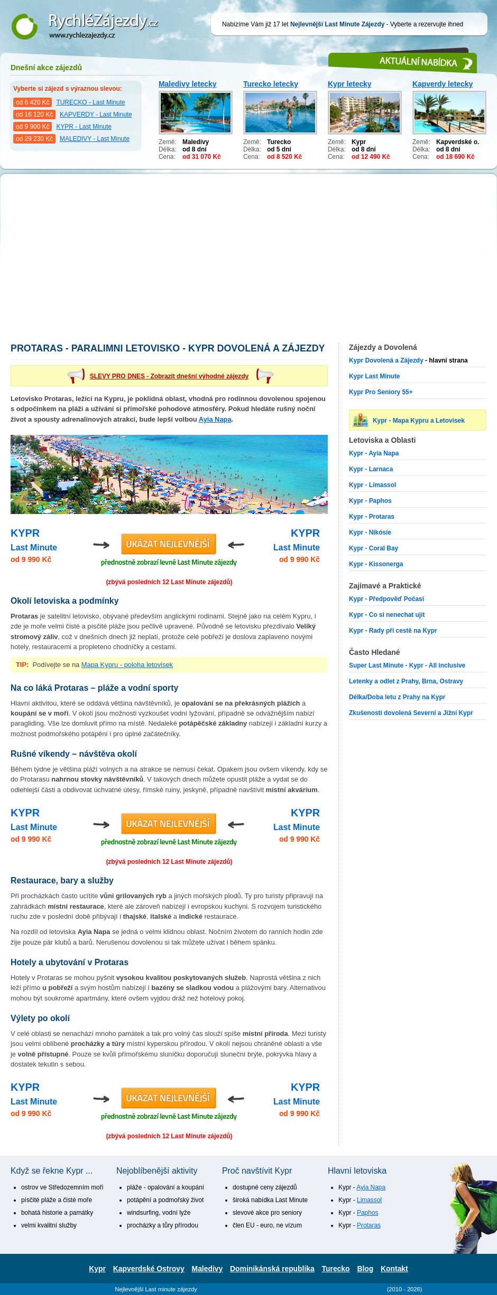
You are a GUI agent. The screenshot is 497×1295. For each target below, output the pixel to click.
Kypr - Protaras (371, 516)
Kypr (97, 1268)
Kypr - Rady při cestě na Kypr (393, 630)
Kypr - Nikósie (370, 532)
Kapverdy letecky (442, 84)
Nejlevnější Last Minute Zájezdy (92, 26)
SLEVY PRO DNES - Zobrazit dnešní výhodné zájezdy (169, 376)
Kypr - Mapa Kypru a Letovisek (419, 420)
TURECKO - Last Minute (90, 102)
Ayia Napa (215, 419)
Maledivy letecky (188, 84)
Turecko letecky (270, 84)
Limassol (369, 1200)
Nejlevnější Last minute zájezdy (156, 1289)
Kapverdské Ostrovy (149, 1268)
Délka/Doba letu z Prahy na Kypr (397, 697)
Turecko (336, 1268)
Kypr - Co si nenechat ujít (387, 614)
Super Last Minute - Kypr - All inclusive (407, 665)
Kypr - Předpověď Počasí (386, 599)
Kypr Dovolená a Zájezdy (386, 360)
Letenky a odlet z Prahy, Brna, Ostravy (406, 681)
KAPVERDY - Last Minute (96, 114)
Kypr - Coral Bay (373, 548)
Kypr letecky (350, 84)
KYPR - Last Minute (83, 126)
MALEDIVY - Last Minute (95, 138)
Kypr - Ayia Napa (374, 453)
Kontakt (394, 1268)
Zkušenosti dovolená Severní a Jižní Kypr (411, 713)
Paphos (367, 1212)
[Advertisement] (248, 264)
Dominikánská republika (272, 1268)
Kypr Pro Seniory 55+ (381, 392)
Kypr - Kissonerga (376, 564)
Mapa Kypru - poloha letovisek (127, 665)
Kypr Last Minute (374, 376)
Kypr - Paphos (370, 500)
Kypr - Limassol (372, 485)
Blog (365, 1268)
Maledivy (207, 1268)
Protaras (369, 1225)
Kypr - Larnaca (371, 469)
